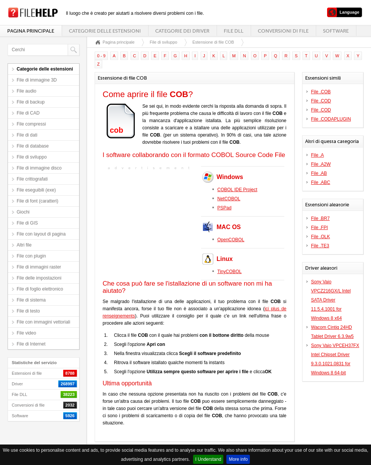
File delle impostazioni (39, 278)
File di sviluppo (32, 157)
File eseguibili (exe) (36, 190)
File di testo (28, 311)
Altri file (24, 245)
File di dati (27, 135)
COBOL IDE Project (237, 189)
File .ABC (320, 182)
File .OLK (320, 236)
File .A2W (321, 164)
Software (336, 31)
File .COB (321, 91)
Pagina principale (30, 31)
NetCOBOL (228, 198)
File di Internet (31, 344)
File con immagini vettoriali (43, 322)
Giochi (23, 212)
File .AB (319, 173)
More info (238, 459)
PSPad (224, 208)
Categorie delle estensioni (105, 31)
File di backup (31, 102)
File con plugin (31, 256)
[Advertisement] (150, 219)
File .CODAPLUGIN (331, 119)
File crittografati (32, 179)
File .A (317, 155)
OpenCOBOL (230, 239)
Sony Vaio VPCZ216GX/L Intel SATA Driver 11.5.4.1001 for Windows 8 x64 (331, 300)
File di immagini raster (39, 267)
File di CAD (28, 113)
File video (26, 333)
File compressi (31, 124)
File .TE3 (320, 245)
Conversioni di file (283, 31)
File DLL (233, 31)
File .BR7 (320, 218)
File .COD (321, 101)
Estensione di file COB (213, 42)
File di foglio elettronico (40, 289)
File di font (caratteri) (37, 201)
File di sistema (31, 300)
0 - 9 (101, 55)
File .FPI (319, 227)
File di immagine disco (39, 168)
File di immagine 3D (37, 80)
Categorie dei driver (182, 31)
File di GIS (27, 223)
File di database (33, 146)
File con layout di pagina (41, 234)
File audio (26, 91)
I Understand (208, 459)
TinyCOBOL (229, 271)
